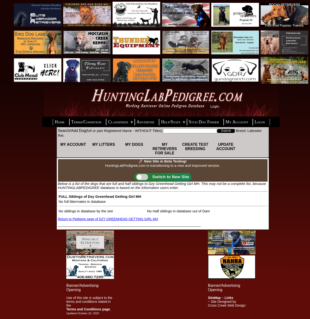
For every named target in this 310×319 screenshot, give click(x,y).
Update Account (225, 146)
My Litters (103, 144)
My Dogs (134, 144)
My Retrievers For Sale (165, 148)
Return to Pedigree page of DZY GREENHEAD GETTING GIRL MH (108, 219)
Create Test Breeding (195, 146)
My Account (73, 144)
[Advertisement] (155, 263)
